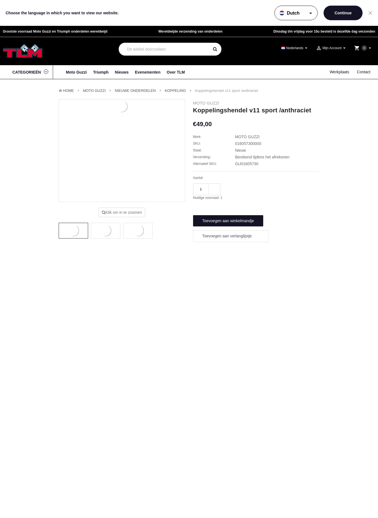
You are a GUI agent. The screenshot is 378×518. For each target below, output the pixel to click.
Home (68, 90)
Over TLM (176, 72)
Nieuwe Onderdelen (135, 90)
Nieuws (122, 72)
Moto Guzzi (76, 72)
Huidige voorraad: (208, 198)
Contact (363, 72)
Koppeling (175, 90)
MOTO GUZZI (94, 90)
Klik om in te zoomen (122, 212)
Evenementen (148, 72)
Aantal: (198, 178)
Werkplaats (339, 72)
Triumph (101, 72)
